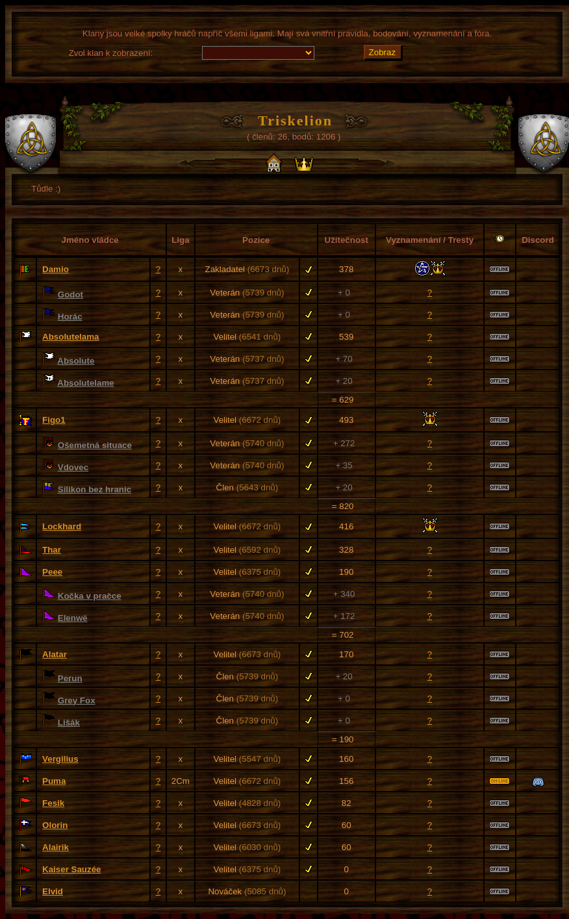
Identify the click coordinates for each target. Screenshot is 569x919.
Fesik (53, 803)
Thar (51, 550)
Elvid (52, 891)
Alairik (55, 847)
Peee (52, 572)
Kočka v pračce (89, 596)
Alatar (54, 654)
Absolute (75, 361)
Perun (70, 678)
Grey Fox (76, 700)
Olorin (55, 825)
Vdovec (73, 467)
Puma (54, 781)
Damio (55, 269)
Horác (70, 316)
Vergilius (60, 759)
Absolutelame (85, 383)
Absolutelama (70, 337)
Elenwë (73, 618)
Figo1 (54, 420)
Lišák (69, 722)
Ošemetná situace (95, 445)
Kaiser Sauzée (71, 869)
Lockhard (61, 526)
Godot (70, 294)
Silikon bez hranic (94, 489)
